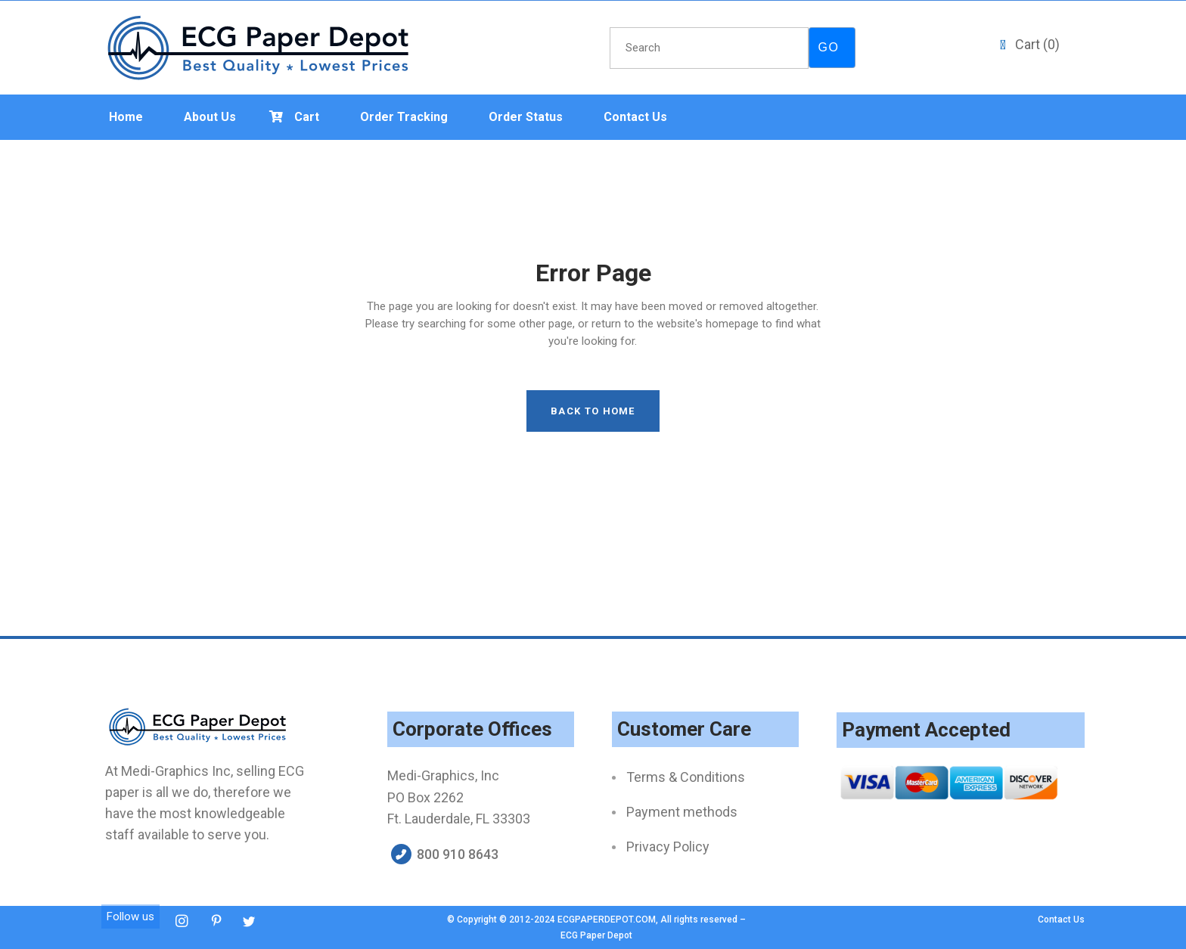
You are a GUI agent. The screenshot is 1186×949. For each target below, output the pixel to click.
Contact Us (1061, 919)
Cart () (1037, 44)
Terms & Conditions (685, 777)
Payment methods (681, 812)
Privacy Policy (667, 846)
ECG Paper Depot (596, 935)
